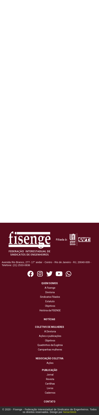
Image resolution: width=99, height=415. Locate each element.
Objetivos (49, 306)
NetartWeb (69, 411)
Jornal (50, 374)
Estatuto (49, 301)
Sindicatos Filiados (49, 296)
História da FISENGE (49, 310)
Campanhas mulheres (49, 349)
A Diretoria (49, 331)
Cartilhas (50, 383)
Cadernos (50, 392)
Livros (50, 388)
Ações (49, 363)
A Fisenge (49, 287)
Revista (50, 379)
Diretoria (49, 292)
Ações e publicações (49, 336)
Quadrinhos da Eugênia (49, 345)
